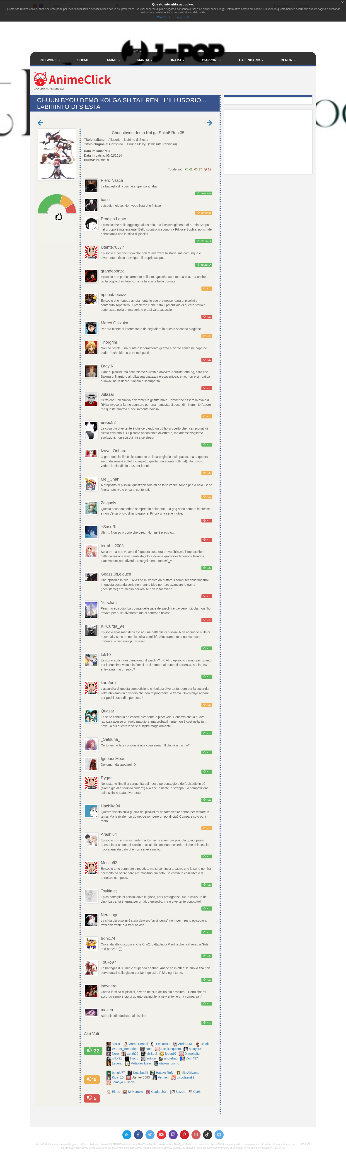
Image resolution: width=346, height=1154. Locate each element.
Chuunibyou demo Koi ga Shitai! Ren (145, 133)
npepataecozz (113, 294)
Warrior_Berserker (125, 1049)
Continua (163, 17)
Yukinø (151, 1058)
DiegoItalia (192, 1053)
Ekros (116, 1091)
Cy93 (197, 1091)
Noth (149, 1049)
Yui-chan (109, 602)
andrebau (171, 1058)
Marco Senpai (138, 1044)
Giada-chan (159, 1091)
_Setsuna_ (110, 739)
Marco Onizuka (114, 323)
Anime (113, 60)
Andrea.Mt (186, 1044)
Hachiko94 (110, 806)
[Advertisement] (220, 81)
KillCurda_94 (112, 626)
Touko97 (108, 962)
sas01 (116, 1044)
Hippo (134, 1058)
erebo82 (108, 422)
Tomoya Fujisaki (123, 1082)
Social (83, 60)
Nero (116, 1053)
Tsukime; (109, 891)
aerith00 (133, 1053)
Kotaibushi (141, 1072)
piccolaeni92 (186, 1077)
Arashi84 (109, 834)
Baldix (205, 1044)
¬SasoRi (108, 527)
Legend (117, 1063)
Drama (177, 60)
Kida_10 (118, 1077)
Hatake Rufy (165, 1072)
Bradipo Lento (113, 219)
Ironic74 (108, 938)
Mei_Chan (110, 479)
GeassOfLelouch (116, 574)
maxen (107, 1010)
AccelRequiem (171, 1049)
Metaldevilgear (141, 1063)
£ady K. (108, 366)
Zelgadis (108, 503)
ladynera (108, 986)
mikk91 (117, 1058)
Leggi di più (182, 17)
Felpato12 (163, 1044)
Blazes (181, 1091)
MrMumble (136, 1091)
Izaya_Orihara (113, 451)
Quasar (107, 711)
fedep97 (171, 1053)
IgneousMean (113, 758)
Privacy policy (277, 1147)
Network (50, 60)
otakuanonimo (169, 1063)
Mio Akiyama (190, 1072)
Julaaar (107, 394)
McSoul (152, 1053)
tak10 (106, 654)
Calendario (251, 60)
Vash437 (192, 1058)
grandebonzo (113, 271)
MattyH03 (196, 1049)
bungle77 (119, 1072)
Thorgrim (109, 342)
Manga (144, 60)
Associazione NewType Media (139, 1144)
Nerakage (110, 915)
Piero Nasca (112, 180)
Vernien (163, 1077)
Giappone (212, 60)
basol (106, 199)
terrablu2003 (112, 546)
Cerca (288, 60)
